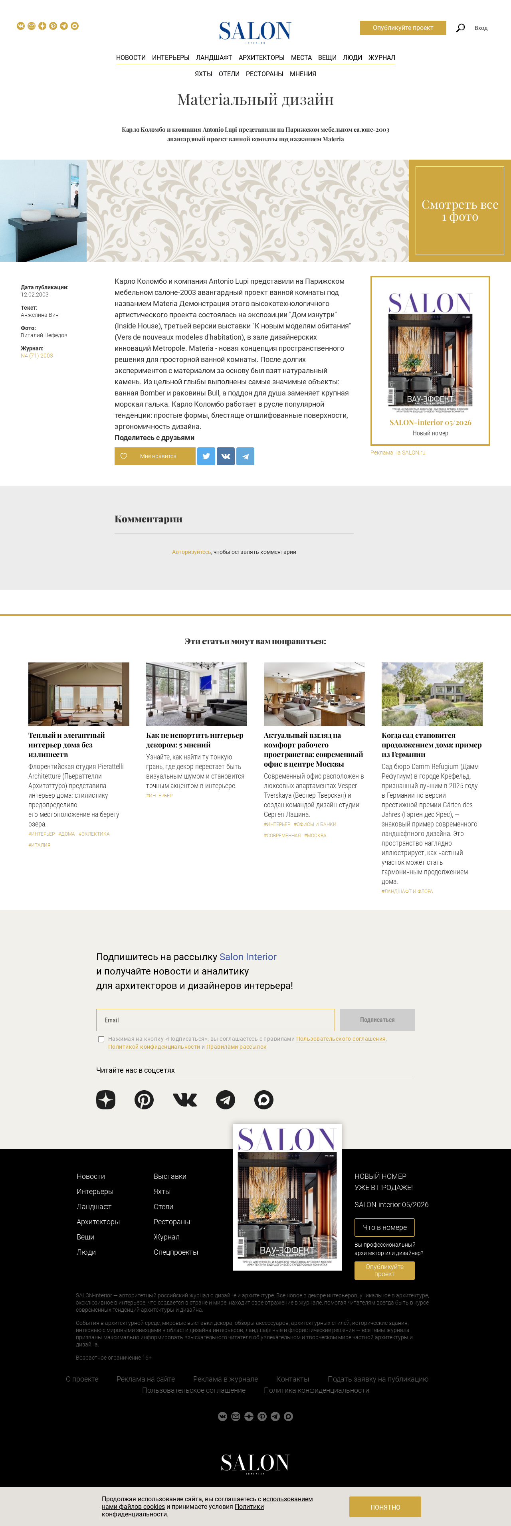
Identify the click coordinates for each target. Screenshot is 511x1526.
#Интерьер (41, 834)
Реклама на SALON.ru (398, 453)
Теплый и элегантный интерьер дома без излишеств (66, 744)
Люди (352, 57)
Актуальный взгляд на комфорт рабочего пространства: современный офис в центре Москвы (313, 749)
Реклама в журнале (225, 1379)
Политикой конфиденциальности (154, 1047)
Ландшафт (214, 57)
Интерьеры (171, 57)
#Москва (315, 835)
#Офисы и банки (315, 824)
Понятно (385, 1507)
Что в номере (385, 1227)
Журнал (381, 57)
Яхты (203, 74)
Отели (229, 74)
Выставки (170, 1176)
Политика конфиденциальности (316, 1390)
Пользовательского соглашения (341, 1039)
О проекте (82, 1379)
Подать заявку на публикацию (378, 1379)
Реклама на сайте (146, 1379)
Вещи (327, 57)
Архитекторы (262, 57)
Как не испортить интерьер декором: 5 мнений (195, 739)
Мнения (303, 74)
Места (301, 57)
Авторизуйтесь (191, 552)
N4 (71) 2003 (37, 355)
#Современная (282, 835)
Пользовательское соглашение (194, 1390)
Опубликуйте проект (403, 28)
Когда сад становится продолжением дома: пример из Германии (432, 744)
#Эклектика (94, 834)
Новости (131, 57)
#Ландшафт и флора (407, 891)
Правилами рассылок (236, 1047)
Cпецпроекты (176, 1252)
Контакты (292, 1379)
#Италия (39, 845)
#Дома (66, 834)
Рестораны (264, 74)
